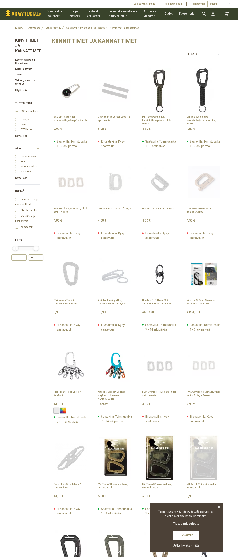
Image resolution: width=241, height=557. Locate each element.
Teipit (18, 74)
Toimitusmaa (198, 3)
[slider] (15, 248)
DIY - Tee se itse (29, 210)
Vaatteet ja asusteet (54, 14)
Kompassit (27, 227)
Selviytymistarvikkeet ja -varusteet (85, 27)
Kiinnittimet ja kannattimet (124, 27)
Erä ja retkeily (75, 14)
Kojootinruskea (29, 166)
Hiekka (24, 161)
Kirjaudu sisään (173, 3)
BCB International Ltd (30, 113)
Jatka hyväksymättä (186, 545)
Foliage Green (28, 156)
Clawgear (26, 119)
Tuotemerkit (187, 13)
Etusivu (19, 27)
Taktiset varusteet (93, 14)
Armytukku (34, 27)
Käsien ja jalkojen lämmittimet (25, 61)
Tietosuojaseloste (186, 524)
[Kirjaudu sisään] (213, 14)
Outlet (168, 13)
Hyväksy (186, 535)
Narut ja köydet (23, 68)
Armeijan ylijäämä (150, 14)
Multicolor (26, 171)
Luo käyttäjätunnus (144, 3)
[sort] (204, 54)
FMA (23, 124)
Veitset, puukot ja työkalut (25, 82)
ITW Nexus (26, 129)
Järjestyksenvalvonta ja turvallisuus (123, 14)
